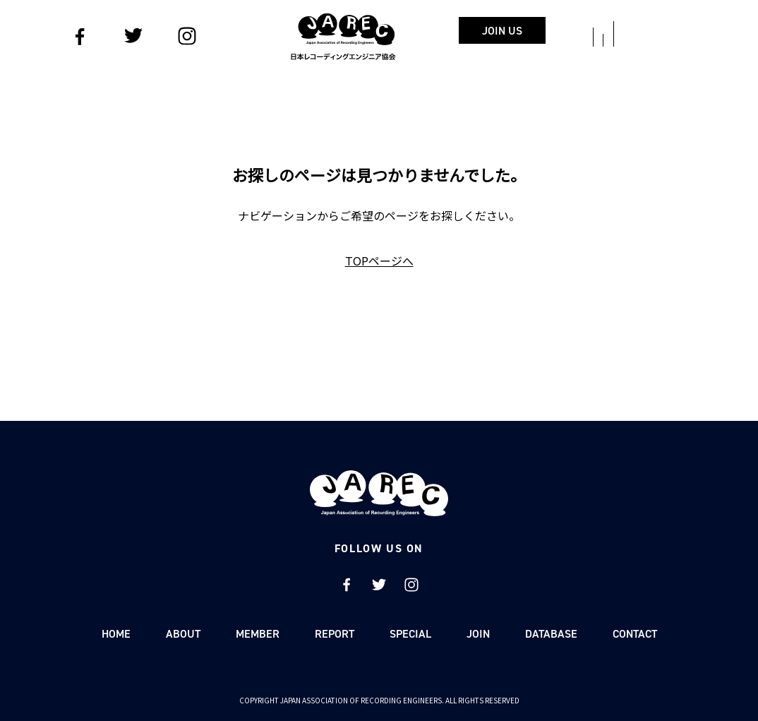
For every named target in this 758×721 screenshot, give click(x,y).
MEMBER (257, 633)
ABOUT (183, 633)
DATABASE (551, 633)
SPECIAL (410, 633)
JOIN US (573, 30)
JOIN (478, 633)
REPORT (334, 633)
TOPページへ (379, 260)
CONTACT (635, 633)
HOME (116, 633)
